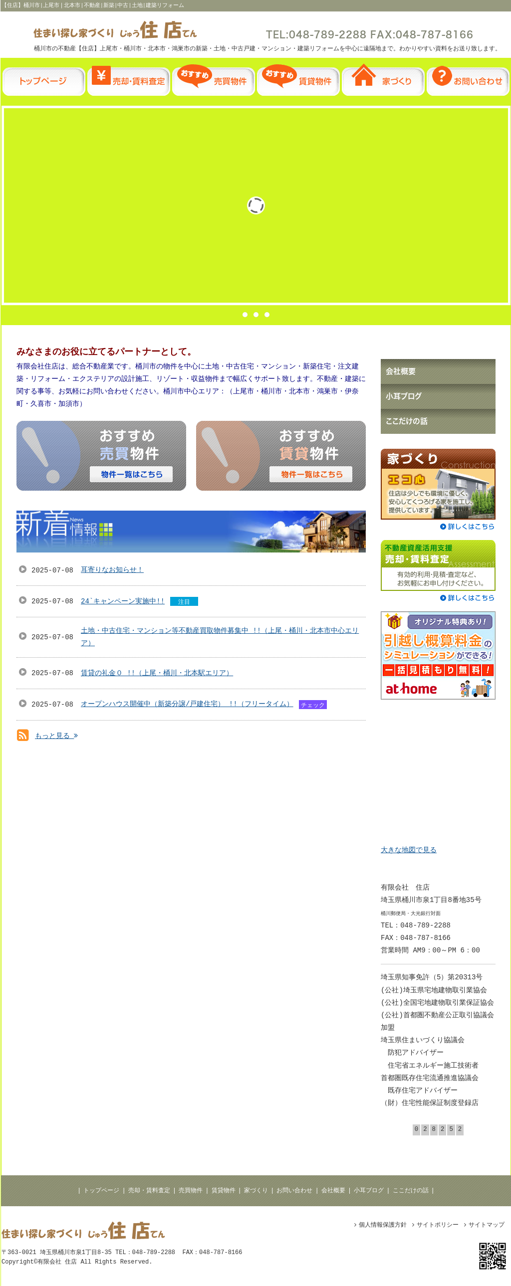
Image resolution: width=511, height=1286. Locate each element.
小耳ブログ (369, 1190)
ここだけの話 (411, 1190)
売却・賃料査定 (149, 1190)
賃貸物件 (224, 1190)
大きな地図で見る (409, 850)
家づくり (256, 1190)
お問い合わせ (294, 1190)
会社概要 (333, 1190)
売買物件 (191, 1190)
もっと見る (56, 736)
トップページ (101, 1190)
